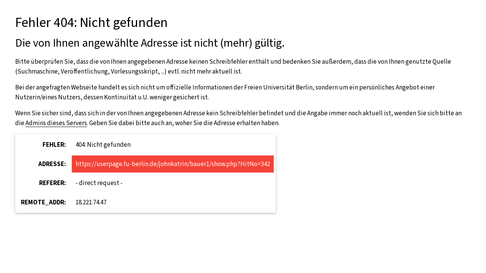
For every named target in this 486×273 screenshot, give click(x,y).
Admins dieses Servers (56, 123)
